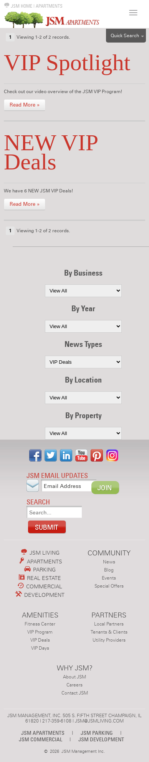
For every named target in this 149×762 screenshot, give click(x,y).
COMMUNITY (109, 553)
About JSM (74, 677)
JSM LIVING (40, 553)
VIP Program (40, 632)
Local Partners (109, 624)
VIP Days (40, 648)
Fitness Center (40, 624)
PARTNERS (108, 615)
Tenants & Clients (109, 632)
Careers (74, 685)
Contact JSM (74, 693)
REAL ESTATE (40, 578)
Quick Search (125, 35)
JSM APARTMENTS (43, 732)
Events (109, 578)
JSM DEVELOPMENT (101, 739)
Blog (109, 570)
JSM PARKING (97, 732)
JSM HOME (18, 6)
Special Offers (109, 586)
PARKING (40, 570)
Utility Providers (109, 640)
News (109, 562)
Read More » (25, 105)
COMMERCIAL (40, 586)
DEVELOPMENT (40, 595)
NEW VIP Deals (51, 152)
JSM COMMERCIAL (40, 739)
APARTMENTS (49, 6)
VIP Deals (40, 640)
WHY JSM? (75, 668)
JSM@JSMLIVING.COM (99, 721)
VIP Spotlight (67, 62)
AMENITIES (40, 615)
